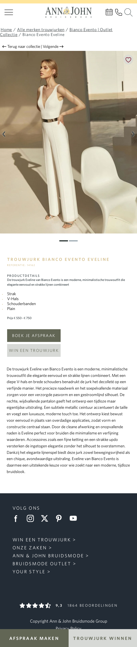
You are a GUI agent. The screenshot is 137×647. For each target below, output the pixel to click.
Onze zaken (30, 547)
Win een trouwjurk (34, 350)
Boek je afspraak (34, 335)
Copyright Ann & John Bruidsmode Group (68, 621)
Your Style (29, 571)
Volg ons (26, 508)
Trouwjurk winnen (102, 638)
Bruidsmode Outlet (42, 563)
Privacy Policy (68, 628)
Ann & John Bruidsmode (48, 555)
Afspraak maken (34, 638)
